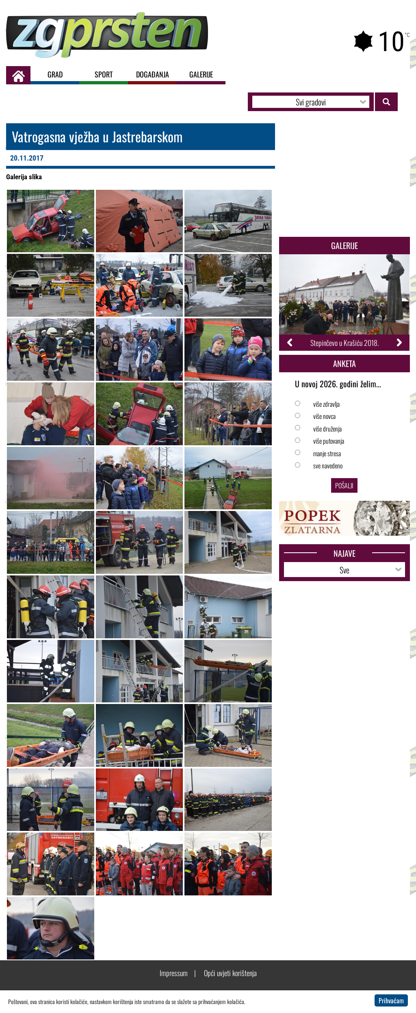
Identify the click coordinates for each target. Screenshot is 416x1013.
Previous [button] (290, 343)
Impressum (174, 973)
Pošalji (344, 485)
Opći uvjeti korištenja (230, 973)
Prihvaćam (391, 1000)
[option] (344, 302)
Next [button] (399, 343)
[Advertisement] (344, 178)
